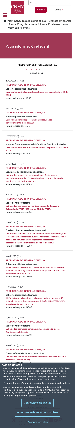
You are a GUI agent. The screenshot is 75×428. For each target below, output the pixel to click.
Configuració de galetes (37, 402)
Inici (9, 21)
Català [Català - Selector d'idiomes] (58, 9)
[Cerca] (69, 2)
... (42, 70)
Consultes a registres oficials (30, 21)
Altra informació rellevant (46, 24)
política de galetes (60, 383)
